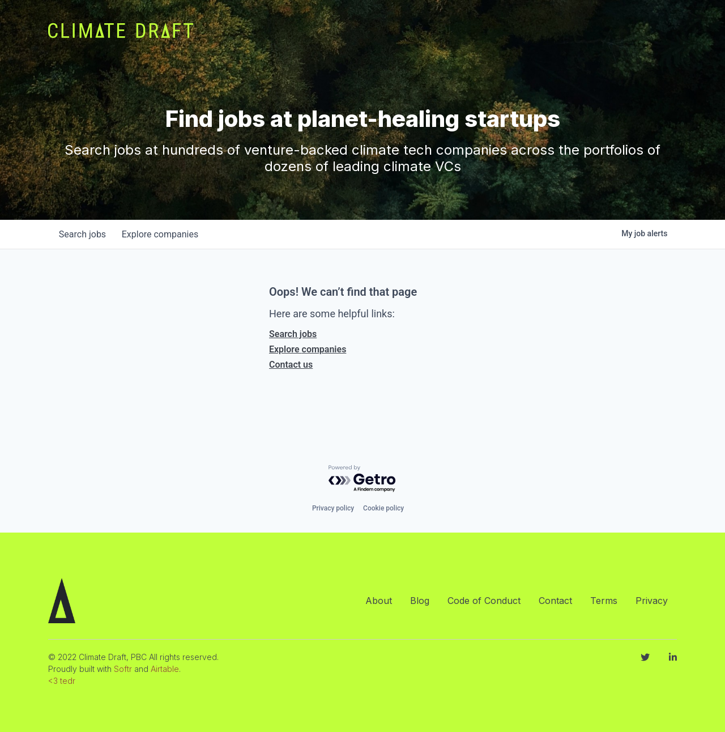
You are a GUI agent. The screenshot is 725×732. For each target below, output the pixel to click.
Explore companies (307, 349)
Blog (419, 600)
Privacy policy (333, 508)
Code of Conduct (484, 600)
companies (163, 234)
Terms (603, 600)
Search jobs (293, 334)
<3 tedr (61, 681)
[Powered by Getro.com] (362, 479)
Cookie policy (383, 508)
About (378, 600)
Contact (555, 600)
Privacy (652, 600)
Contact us (291, 364)
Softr (123, 669)
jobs (83, 234)
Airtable (165, 669)
